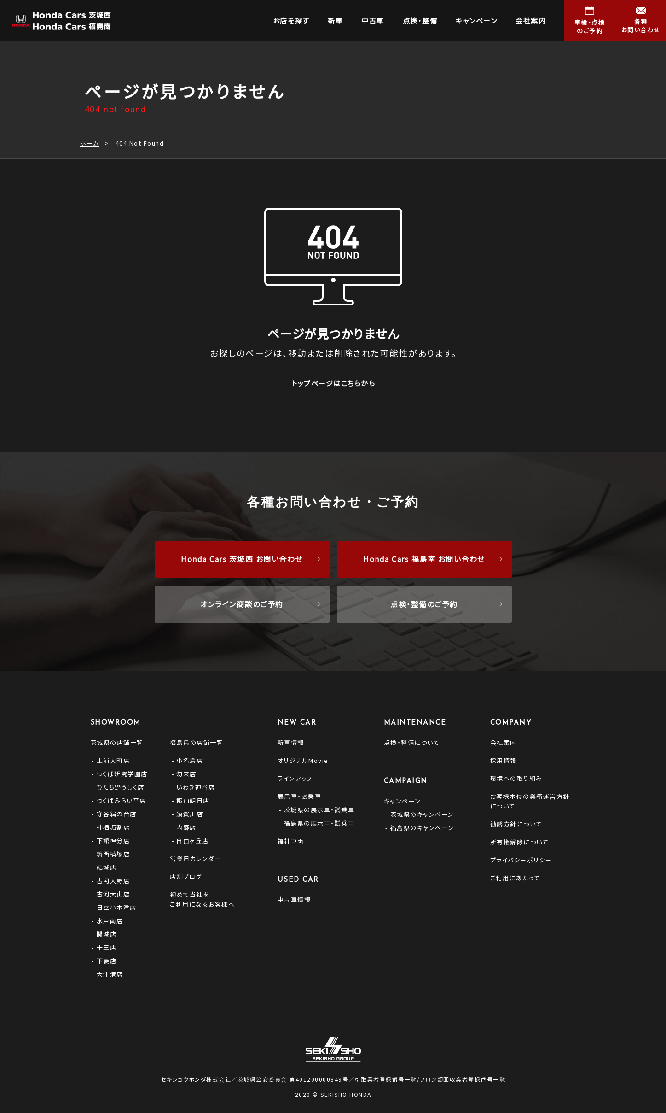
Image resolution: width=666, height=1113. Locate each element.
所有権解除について (519, 842)
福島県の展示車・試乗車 (319, 823)
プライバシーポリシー (521, 859)
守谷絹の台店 (117, 813)
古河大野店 (113, 880)
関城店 (107, 934)
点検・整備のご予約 (424, 603)
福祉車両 (291, 841)
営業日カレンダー (195, 858)
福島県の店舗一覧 (196, 742)
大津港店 (110, 974)
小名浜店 (189, 760)
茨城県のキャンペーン (422, 814)
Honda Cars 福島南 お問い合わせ (424, 558)
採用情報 (503, 760)
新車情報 (291, 742)
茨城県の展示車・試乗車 (319, 809)
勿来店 (186, 773)
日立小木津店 (117, 907)
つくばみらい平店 (121, 800)
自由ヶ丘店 (192, 840)
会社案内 (503, 742)
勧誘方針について (516, 824)
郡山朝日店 (193, 800)
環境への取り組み (516, 778)
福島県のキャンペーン (422, 827)
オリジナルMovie (303, 760)
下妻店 (107, 960)
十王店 (107, 947)
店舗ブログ (186, 876)
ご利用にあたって (515, 877)
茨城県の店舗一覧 (117, 742)
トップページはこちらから (333, 382)
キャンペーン (402, 801)
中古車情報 (294, 899)
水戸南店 (110, 920)
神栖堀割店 (113, 827)
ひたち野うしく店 (121, 787)
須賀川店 (189, 813)
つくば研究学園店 (122, 773)
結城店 (107, 867)
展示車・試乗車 (300, 796)
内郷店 (186, 827)
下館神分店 (113, 840)
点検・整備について (412, 742)
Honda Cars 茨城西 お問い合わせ (242, 558)
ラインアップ (295, 778)
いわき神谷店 (195, 787)
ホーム (89, 143)
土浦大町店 (113, 760)
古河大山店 (113, 894)
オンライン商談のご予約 (242, 603)
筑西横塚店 (113, 853)
